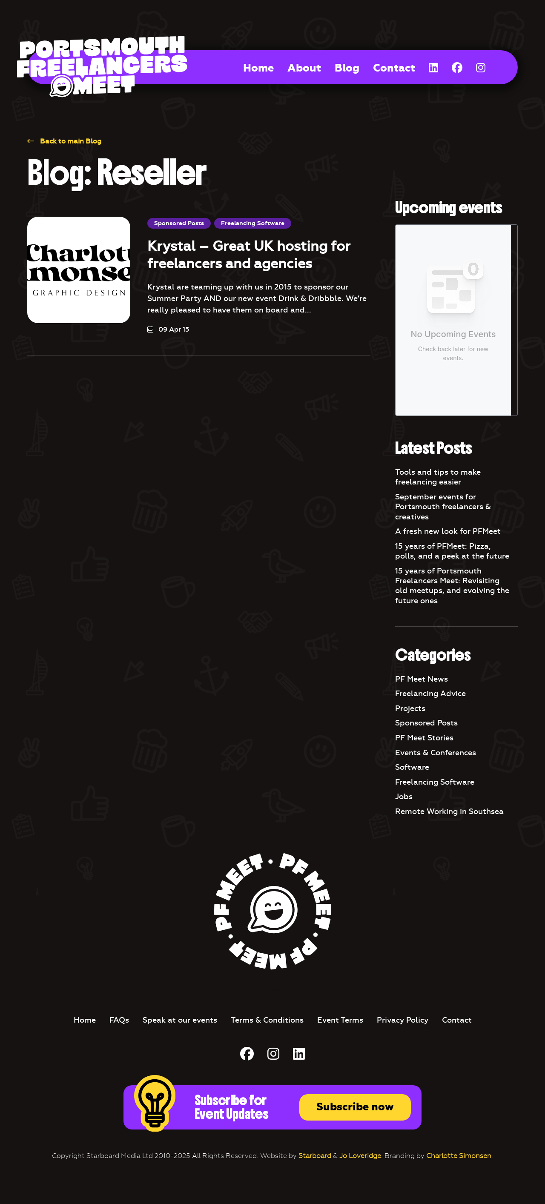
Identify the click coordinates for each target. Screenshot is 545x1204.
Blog (347, 68)
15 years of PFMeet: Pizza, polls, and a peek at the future (452, 551)
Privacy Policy (402, 1020)
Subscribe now (355, 1107)
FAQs (119, 1020)
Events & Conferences (435, 752)
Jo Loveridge (360, 1156)
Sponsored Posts (179, 223)
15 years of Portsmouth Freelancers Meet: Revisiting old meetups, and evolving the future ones (452, 585)
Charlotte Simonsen (458, 1156)
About (304, 68)
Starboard (314, 1156)
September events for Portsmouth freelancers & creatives (443, 507)
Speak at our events (180, 1020)
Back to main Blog (64, 141)
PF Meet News (421, 679)
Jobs (404, 796)
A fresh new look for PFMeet (448, 531)
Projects (410, 708)
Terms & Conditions (267, 1020)
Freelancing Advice (430, 693)
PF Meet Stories (424, 737)
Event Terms (340, 1020)
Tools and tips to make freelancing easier (438, 477)
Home (258, 68)
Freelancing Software (252, 223)
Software (412, 767)
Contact (394, 68)
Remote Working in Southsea (449, 811)
